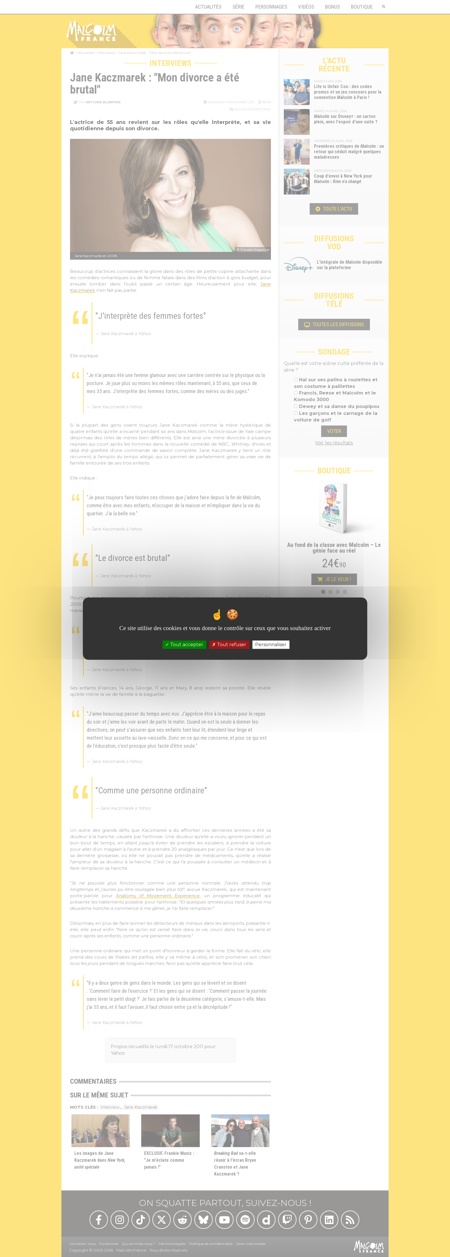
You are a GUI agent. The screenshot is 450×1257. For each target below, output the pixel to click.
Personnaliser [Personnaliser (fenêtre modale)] (270, 644)
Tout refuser (229, 644)
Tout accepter (184, 644)
